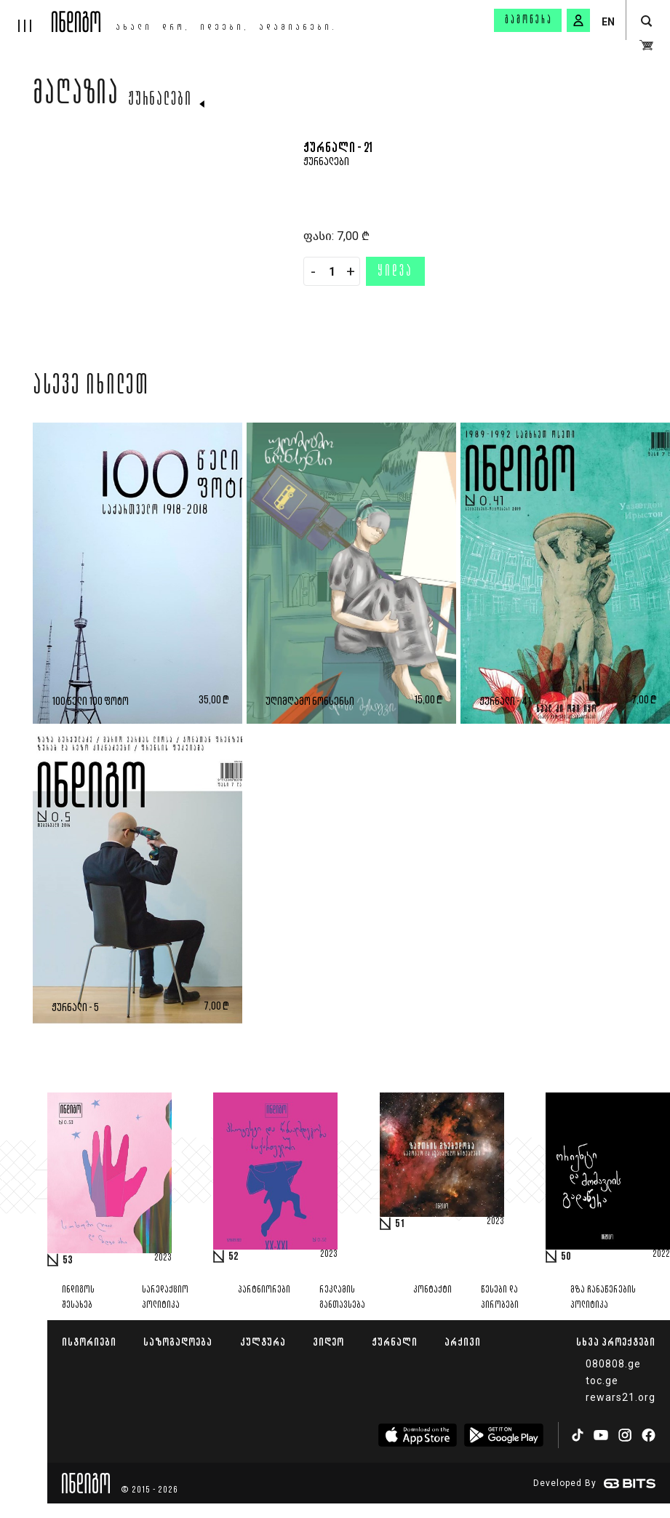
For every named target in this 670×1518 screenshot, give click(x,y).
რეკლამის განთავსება (342, 1298)
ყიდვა (395, 272)
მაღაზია (76, 96)
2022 (661, 1255)
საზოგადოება (177, 1342)
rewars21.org (620, 1397)
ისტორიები (89, 1342)
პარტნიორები (264, 1290)
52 (233, 1257)
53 (68, 1260)
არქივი (462, 1342)
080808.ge (613, 1364)
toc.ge (602, 1380)
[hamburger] (26, 16)
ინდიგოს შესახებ (78, 1298)
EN (608, 22)
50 (566, 1257)
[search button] (646, 21)
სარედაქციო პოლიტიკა (165, 1298)
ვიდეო (328, 1342)
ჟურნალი (395, 1342)
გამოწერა (529, 20)
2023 (163, 1258)
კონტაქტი (432, 1290)
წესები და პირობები (500, 1298)
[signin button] (578, 20)
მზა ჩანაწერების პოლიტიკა (603, 1298)
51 (400, 1224)
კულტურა (263, 1342)
